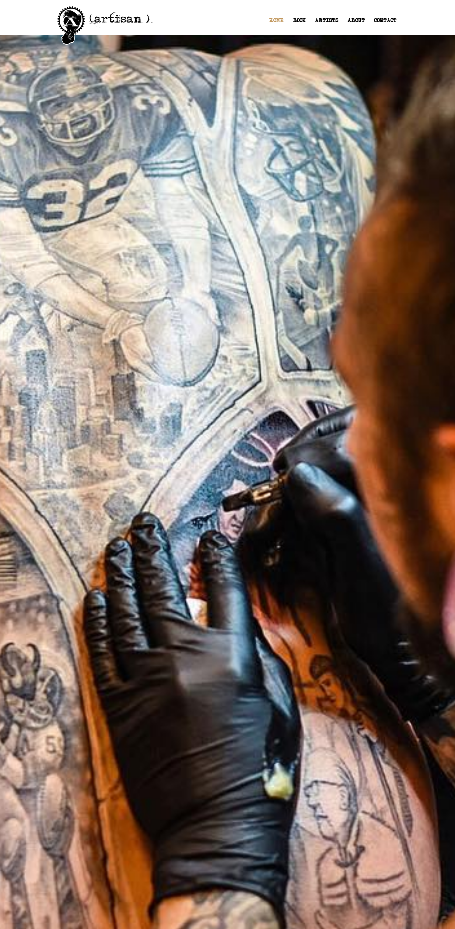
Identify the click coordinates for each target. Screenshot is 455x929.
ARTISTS (326, 21)
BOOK (299, 21)
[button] (326, 21)
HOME (276, 21)
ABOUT (356, 21)
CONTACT (385, 21)
